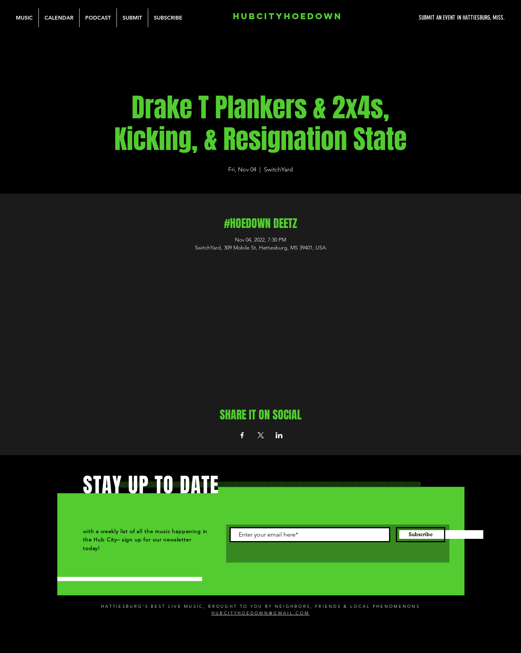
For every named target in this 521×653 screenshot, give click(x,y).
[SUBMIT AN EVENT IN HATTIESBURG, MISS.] (433, 17)
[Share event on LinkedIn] (279, 435)
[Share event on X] (260, 435)
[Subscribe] (420, 534)
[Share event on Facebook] (242, 435)
